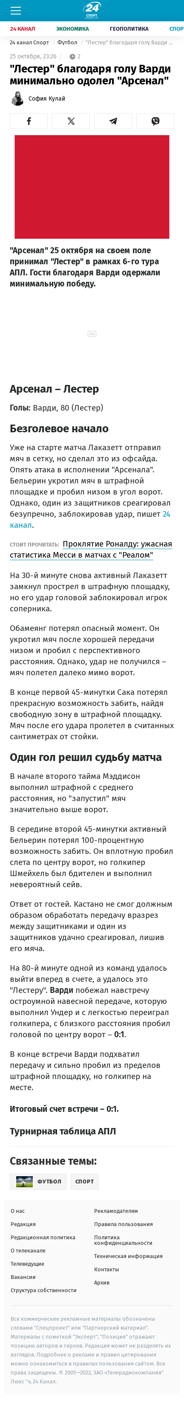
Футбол (68, 42)
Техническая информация (128, 1256)
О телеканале (28, 1250)
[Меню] (16, 10)
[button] (29, 121)
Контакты (106, 1269)
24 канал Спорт (30, 42)
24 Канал (22, 29)
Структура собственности (44, 1290)
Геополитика (129, 29)
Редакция (23, 1224)
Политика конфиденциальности (123, 1240)
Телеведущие (27, 1264)
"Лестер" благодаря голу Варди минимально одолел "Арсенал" (130, 42)
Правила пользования (123, 1224)
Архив (101, 1282)
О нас (18, 1211)
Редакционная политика (43, 1237)
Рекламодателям (116, 1211)
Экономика (72, 29)
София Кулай (47, 98)
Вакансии (23, 1277)
